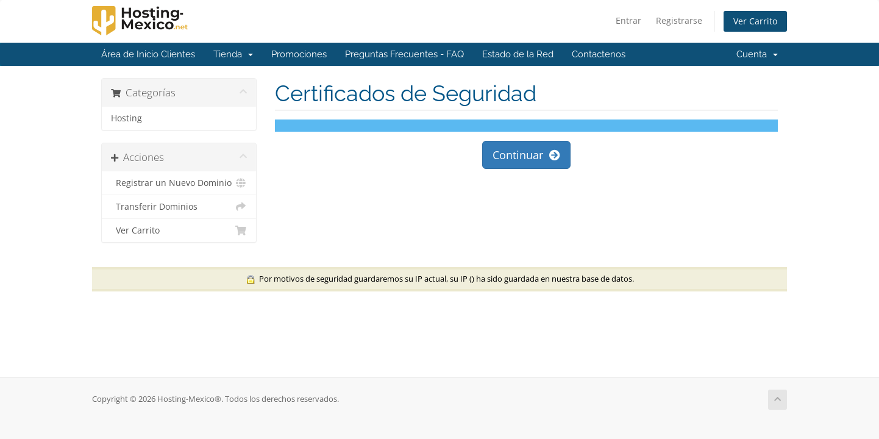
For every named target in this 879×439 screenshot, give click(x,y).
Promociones (299, 54)
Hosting (126, 118)
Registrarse (679, 20)
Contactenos (598, 54)
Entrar (628, 20)
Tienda (233, 54)
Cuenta (757, 54)
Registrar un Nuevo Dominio (179, 183)
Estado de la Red (517, 54)
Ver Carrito (755, 21)
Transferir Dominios (179, 206)
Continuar (526, 155)
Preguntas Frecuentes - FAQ (404, 54)
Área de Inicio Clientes (148, 54)
